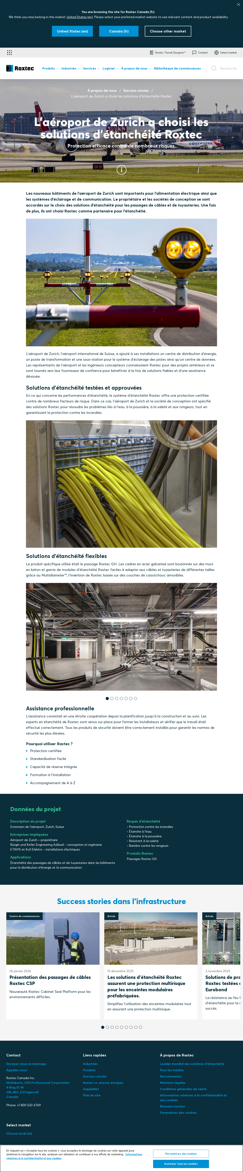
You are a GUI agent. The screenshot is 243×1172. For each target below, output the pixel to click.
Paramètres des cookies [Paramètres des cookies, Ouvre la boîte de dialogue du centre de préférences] (181, 1153)
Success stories (136, 90)
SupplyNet (91, 1089)
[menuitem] (50, 69)
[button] (167, 53)
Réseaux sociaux (172, 1106)
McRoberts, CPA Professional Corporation (37, 1083)
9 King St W (15, 1087)
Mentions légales (173, 1083)
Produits (89, 1070)
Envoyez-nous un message (26, 1064)
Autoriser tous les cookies (181, 1164)
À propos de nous (102, 90)
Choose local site (19, 1133)
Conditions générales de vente (183, 1089)
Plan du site (92, 1095)
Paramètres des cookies (178, 1113)
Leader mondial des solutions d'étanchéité (192, 1064)
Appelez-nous (16, 1070)
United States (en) (80, 17)
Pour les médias (172, 1070)
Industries (90, 1064)
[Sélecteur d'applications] (9, 52)
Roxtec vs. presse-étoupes (103, 1083)
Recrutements (170, 1076)
